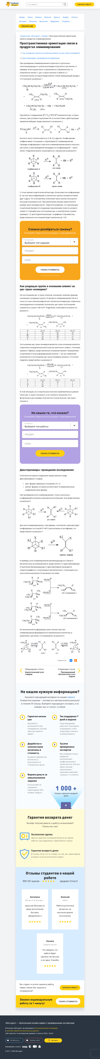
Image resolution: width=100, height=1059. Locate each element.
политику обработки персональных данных (23, 1031)
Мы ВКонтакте (13, 1040)
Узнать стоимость (50, 270)
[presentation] (50, 115)
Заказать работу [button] (84, 4)
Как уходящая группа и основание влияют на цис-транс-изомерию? (51, 53)
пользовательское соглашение (46, 1028)
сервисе (71, 697)
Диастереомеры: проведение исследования (41, 58)
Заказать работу (70, 988)
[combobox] (50, 242)
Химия (45, 36)
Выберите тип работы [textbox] (36, 426)
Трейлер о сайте (33, 1040)
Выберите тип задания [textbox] (37, 243)
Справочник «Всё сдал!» (30, 36)
